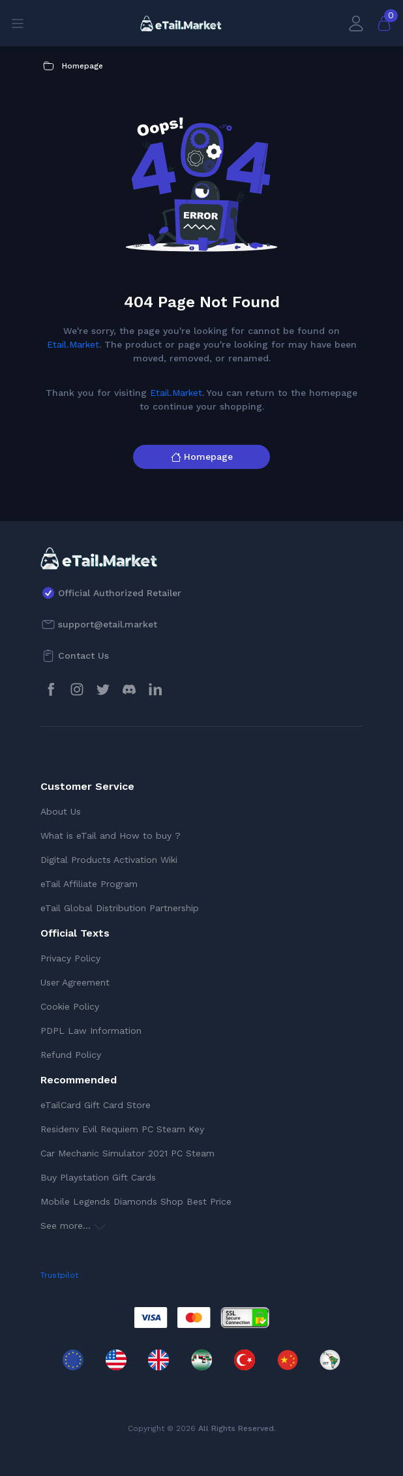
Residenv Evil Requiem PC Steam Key (122, 1129)
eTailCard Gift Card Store (95, 1105)
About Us (60, 811)
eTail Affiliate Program (89, 884)
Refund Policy (70, 1054)
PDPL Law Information (91, 1030)
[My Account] (356, 23)
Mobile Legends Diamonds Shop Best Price (135, 1201)
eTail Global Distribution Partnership (119, 908)
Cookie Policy (69, 1006)
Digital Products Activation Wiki (108, 859)
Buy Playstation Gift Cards (98, 1177)
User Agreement (75, 982)
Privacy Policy (70, 958)
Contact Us (83, 655)
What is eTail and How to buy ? (110, 835)
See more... (73, 1225)
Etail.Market (73, 344)
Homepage (202, 456)
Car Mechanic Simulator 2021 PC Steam (127, 1153)
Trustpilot (59, 1275)
